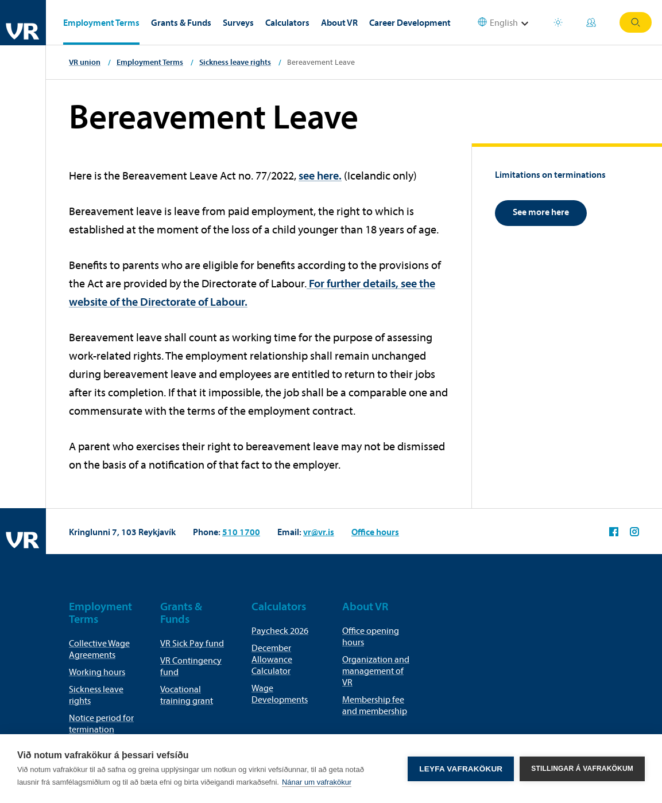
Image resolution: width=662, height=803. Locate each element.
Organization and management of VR (375, 670)
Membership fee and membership (374, 704)
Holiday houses (558, 22)
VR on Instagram (634, 531)
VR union (84, 62)
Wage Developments (279, 693)
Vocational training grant (186, 694)
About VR (339, 22)
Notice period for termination (101, 723)
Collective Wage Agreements (99, 648)
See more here (541, 211)
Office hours (375, 531)
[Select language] (510, 22)
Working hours (97, 671)
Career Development (410, 22)
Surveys (238, 22)
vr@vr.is (318, 531)
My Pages (591, 22)
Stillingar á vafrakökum (582, 769)
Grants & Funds (181, 22)
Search (635, 22)
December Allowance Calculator (271, 659)
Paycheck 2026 (279, 630)
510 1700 (241, 531)
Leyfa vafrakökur (460, 769)
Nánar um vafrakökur (316, 782)
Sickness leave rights (235, 62)
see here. (320, 175)
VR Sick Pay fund (192, 643)
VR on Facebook (613, 531)
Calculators (287, 22)
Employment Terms (101, 22)
